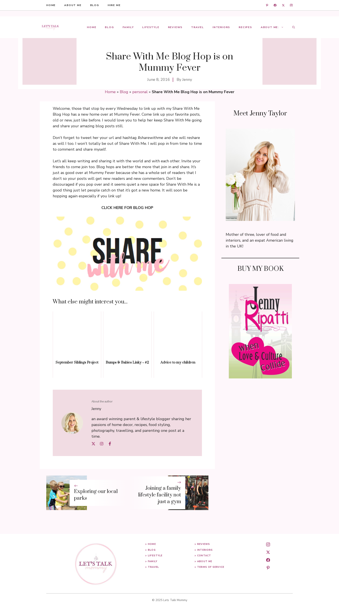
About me (72, 5)
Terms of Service (210, 567)
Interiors (221, 27)
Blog (109, 27)
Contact (204, 555)
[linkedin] (267, 5)
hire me (114, 5)
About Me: (274, 27)
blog (94, 5)
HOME (51, 5)
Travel (197, 27)
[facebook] (275, 5)
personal (140, 91)
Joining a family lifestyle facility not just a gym (159, 495)
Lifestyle (150, 27)
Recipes (245, 27)
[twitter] (283, 5)
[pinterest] (268, 568)
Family (128, 27)
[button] (293, 27)
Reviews (175, 27)
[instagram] (291, 5)
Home (91, 27)
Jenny (187, 79)
